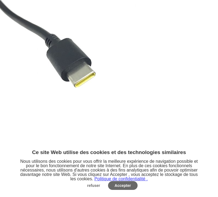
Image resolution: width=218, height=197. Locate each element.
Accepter (123, 185)
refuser (93, 185)
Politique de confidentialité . (121, 178)
